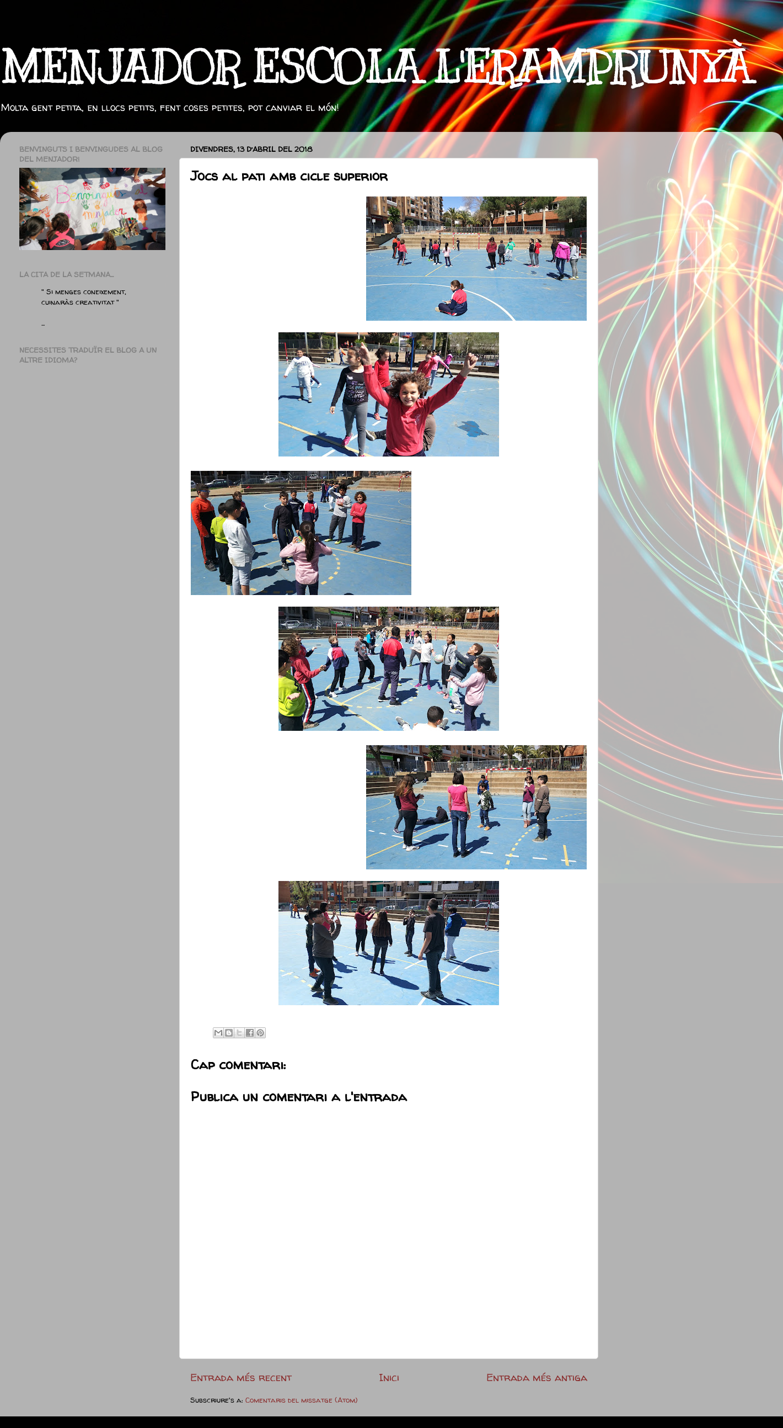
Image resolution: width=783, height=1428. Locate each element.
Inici (389, 1377)
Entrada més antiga (536, 1377)
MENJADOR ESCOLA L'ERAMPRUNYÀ (375, 67)
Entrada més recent (241, 1377)
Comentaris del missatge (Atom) (301, 1400)
